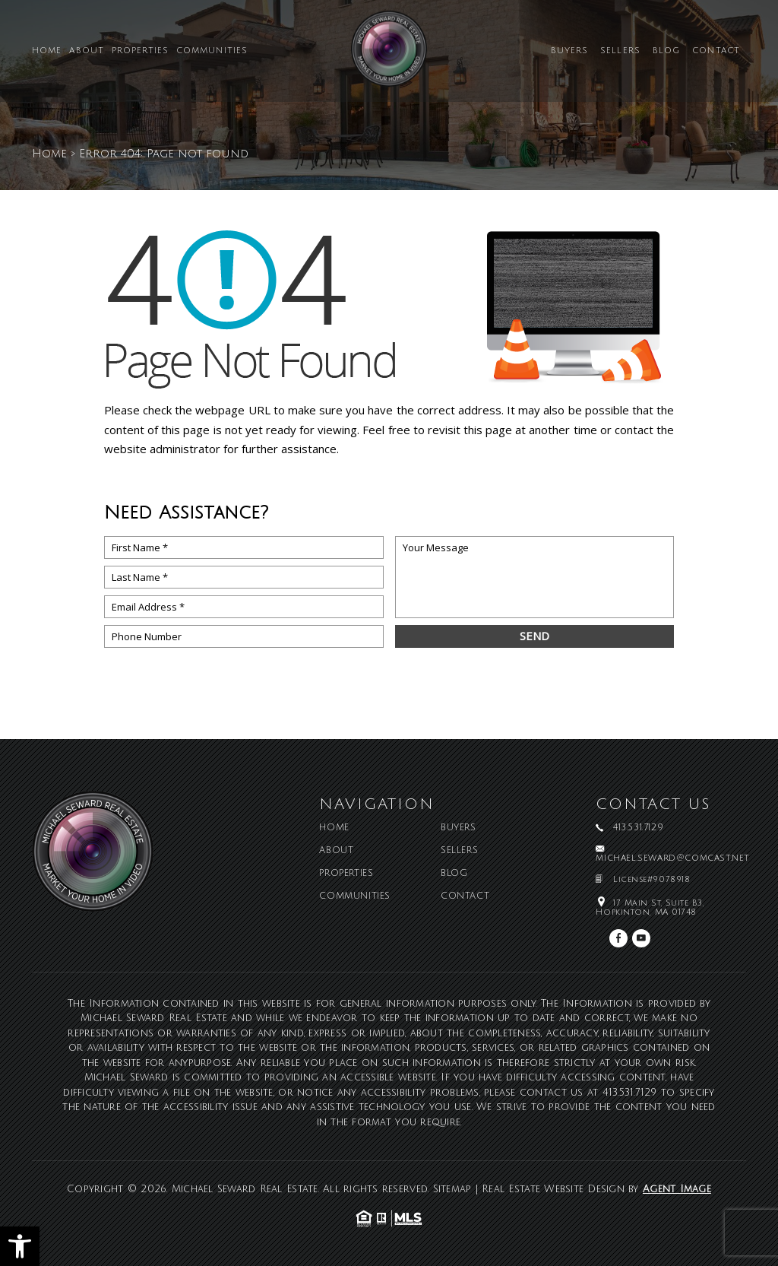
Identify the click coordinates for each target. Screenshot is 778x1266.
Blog (666, 51)
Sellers (620, 51)
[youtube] (641, 938)
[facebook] (618, 938)
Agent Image (677, 1189)
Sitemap (452, 1189)
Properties (140, 51)
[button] (20, 1246)
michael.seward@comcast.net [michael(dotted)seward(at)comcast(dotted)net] (673, 858)
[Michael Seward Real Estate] (389, 54)
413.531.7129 (629, 1092)
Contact (716, 51)
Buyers (570, 51)
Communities (212, 51)
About (86, 51)
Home (47, 51)
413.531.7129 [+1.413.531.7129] (638, 828)
